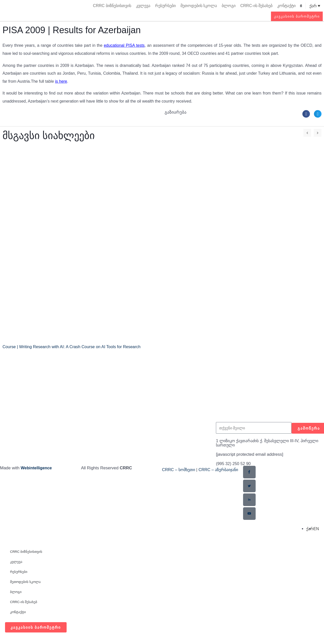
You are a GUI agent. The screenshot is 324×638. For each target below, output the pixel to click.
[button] (301, 6)
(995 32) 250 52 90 (234, 463)
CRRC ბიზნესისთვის (112, 6)
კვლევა (143, 6)
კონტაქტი (286, 6)
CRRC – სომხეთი (179, 469)
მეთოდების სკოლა (198, 6)
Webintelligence (37, 468)
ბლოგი (229, 6)
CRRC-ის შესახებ (256, 6)
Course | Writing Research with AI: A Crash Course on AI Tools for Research (74, 346)
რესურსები (165, 6)
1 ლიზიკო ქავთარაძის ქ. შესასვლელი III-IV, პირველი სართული (261, 442)
